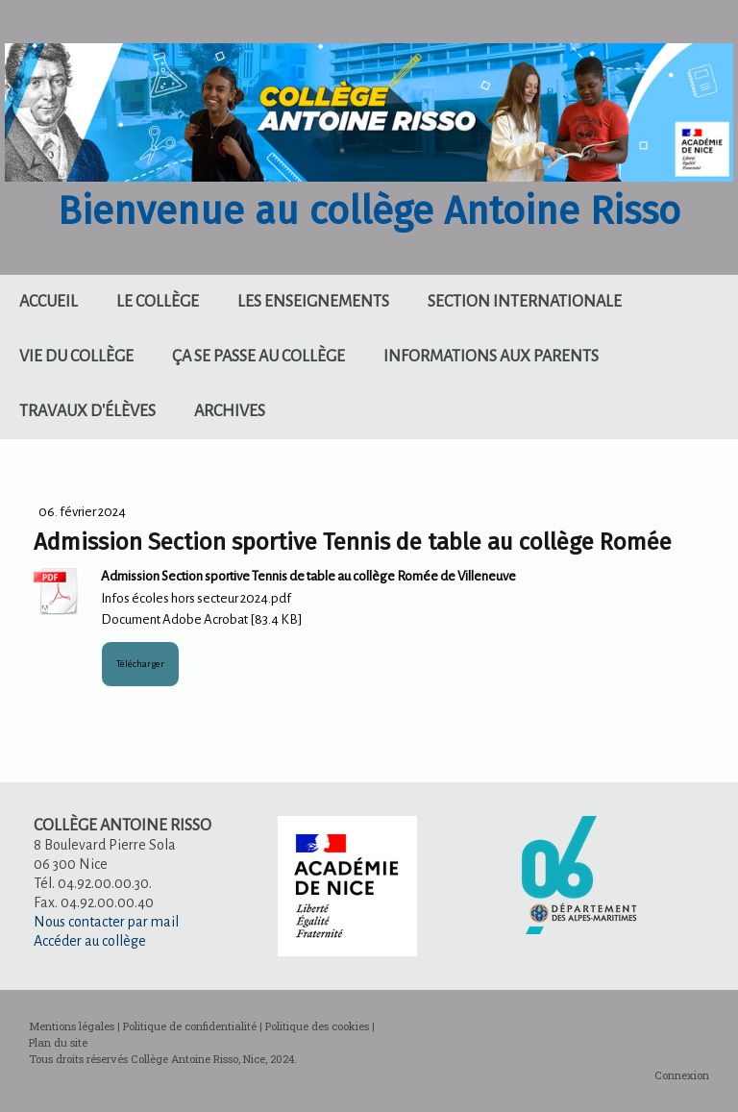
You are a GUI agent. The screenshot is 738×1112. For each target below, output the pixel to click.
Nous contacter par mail (106, 921)
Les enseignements (313, 301)
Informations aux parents (491, 356)
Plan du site (58, 1042)
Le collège (157, 301)
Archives (229, 411)
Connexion (681, 1075)
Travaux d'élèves (87, 411)
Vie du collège (76, 356)
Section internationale (525, 301)
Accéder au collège (90, 941)
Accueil (48, 301)
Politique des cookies (317, 1026)
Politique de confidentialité (190, 1026)
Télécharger (140, 663)
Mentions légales (71, 1026)
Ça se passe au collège (258, 356)
